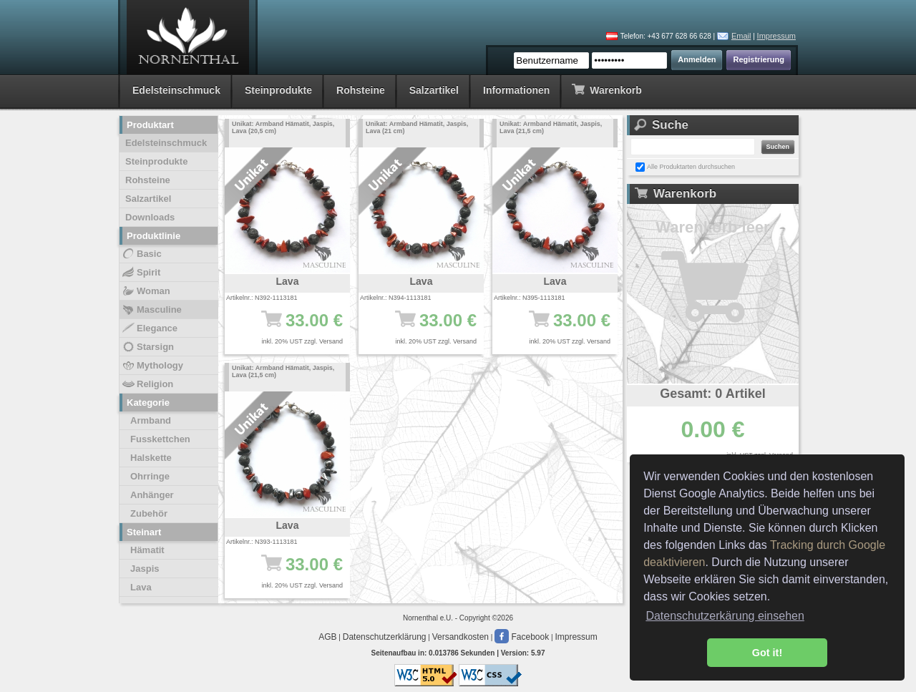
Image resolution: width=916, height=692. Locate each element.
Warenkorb (606, 89)
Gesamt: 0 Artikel (712, 393)
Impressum (776, 35)
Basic (141, 254)
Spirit (140, 272)
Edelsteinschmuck (176, 90)
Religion (147, 384)
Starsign (147, 347)
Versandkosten (460, 637)
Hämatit (147, 550)
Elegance (149, 328)
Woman (145, 291)
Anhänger (152, 494)
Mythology (152, 366)
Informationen (516, 90)
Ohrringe (150, 476)
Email (741, 35)
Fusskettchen (160, 439)
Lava (141, 587)
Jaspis (144, 568)
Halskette (151, 457)
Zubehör (148, 513)
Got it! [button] (767, 652)
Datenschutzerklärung (385, 637)
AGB (327, 637)
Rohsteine (360, 90)
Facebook (521, 637)
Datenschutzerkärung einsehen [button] (724, 616)
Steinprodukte (278, 90)
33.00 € (294, 327)
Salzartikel (434, 90)
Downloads (150, 217)
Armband (150, 420)
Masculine (151, 310)
